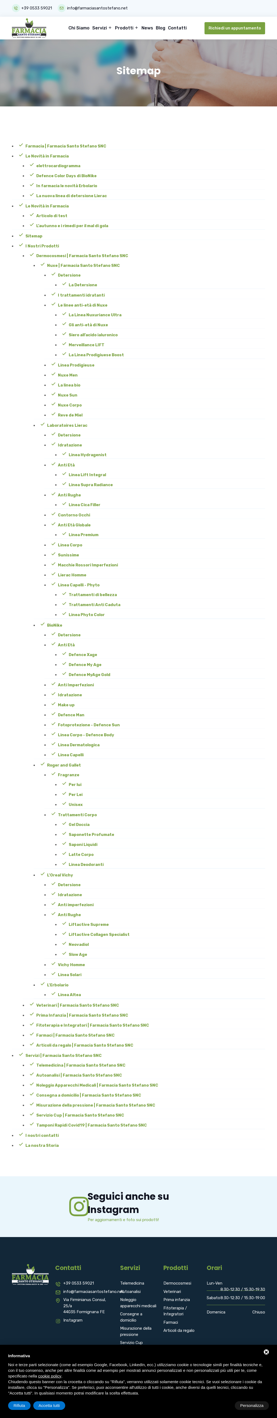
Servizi (100, 27)
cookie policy (49, 1376)
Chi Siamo (79, 27)
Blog (160, 27)
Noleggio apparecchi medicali (138, 1302)
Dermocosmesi (177, 1282)
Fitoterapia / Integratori (175, 1310)
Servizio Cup (131, 1342)
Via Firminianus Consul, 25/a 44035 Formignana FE (84, 1305)
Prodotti (124, 27)
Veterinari (172, 1291)
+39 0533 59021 (36, 8)
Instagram (73, 1319)
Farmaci (170, 1321)
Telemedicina (132, 1282)
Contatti (177, 27)
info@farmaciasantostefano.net (98, 8)
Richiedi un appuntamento (235, 27)
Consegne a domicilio (131, 1316)
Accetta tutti (252, 1405)
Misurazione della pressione (135, 1330)
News (147, 27)
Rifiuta (223, 1405)
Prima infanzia (176, 1299)
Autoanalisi (130, 1291)
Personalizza (25, 1405)
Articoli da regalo (178, 1330)
